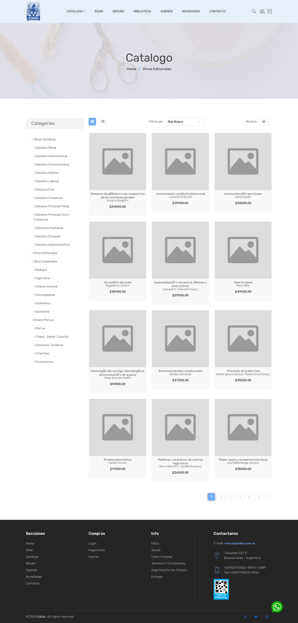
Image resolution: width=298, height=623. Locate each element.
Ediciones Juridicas (48, 345)
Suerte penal (243, 284)
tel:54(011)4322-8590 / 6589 (245, 567)
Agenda (166, 11)
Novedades (191, 11)
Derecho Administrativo (52, 245)
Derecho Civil (44, 189)
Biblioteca (142, 11)
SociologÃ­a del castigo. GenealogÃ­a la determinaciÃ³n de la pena (118, 374)
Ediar (98, 11)
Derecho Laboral (46, 181)
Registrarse (97, 550)
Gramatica (42, 303)
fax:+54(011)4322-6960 (241, 572)
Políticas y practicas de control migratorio (180, 463)
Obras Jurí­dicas (44, 139)
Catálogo (32, 557)
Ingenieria (42, 278)
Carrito (93, 557)
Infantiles (41, 353)
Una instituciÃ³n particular (243, 195)
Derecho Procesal (47, 236)
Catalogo (75, 11)
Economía (41, 311)
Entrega (157, 577)
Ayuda (155, 550)
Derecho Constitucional (51, 164)
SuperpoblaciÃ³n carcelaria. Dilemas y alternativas (180, 286)
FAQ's (155, 543)
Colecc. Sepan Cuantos (51, 336)
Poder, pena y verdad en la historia (243, 461)
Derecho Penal (45, 148)
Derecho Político (46, 173)
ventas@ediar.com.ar (240, 543)
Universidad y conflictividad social (180, 195)
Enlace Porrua (42, 320)
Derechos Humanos (48, 228)
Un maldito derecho (117, 284)
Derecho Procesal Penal (51, 206)
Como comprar (161, 557)
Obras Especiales (44, 261)
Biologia (40, 270)
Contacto (217, 11)
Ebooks (118, 11)
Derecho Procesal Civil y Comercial (52, 217)
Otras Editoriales (157, 69)
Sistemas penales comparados (180, 372)
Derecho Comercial (48, 198)
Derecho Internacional (50, 156)
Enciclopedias (44, 295)
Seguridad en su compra (169, 570)
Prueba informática (117, 461)
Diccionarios (43, 362)
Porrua (39, 328)
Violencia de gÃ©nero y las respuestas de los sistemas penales (118, 197)
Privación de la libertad (243, 372)
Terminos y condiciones (168, 563)
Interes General (45, 286)
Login (93, 543)
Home (131, 69)
